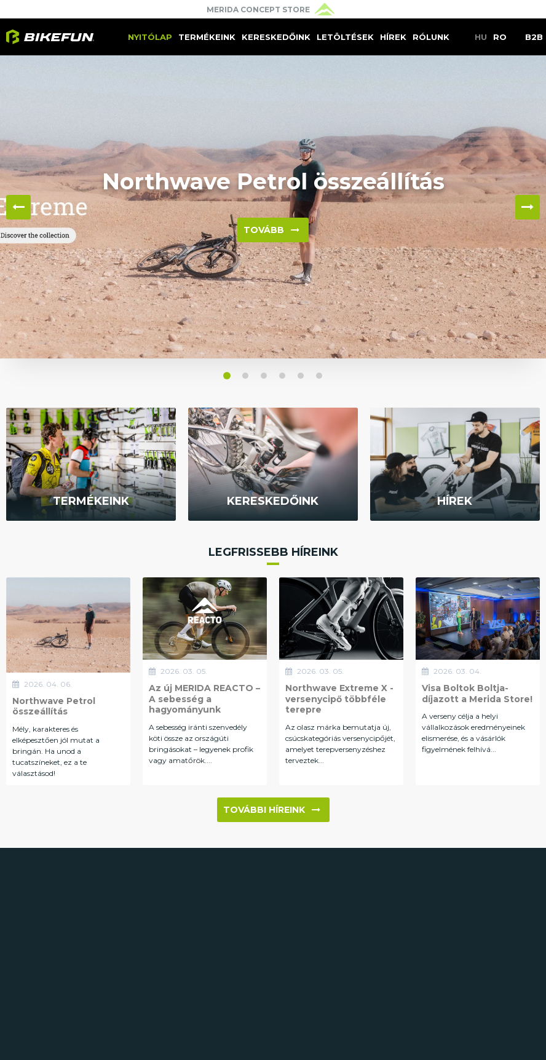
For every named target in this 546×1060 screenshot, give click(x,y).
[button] (227, 375)
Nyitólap (150, 37)
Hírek (393, 37)
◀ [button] (18, 207)
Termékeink (206, 37)
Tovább (271, 229)
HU (481, 37)
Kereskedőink (276, 37)
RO (500, 37)
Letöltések (345, 37)
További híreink (271, 809)
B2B (534, 37)
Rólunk (431, 37)
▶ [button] (527, 207)
